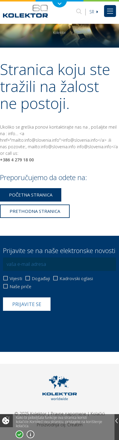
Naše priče (20, 286)
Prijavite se (26, 304)
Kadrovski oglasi (76, 278)
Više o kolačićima (30, 434)
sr (93, 12)
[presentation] (48, 325)
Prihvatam (19, 434)
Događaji (41, 278)
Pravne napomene (68, 413)
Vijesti (16, 278)
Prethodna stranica (35, 211)
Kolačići (98, 413)
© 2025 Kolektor (30, 413)
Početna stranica (30, 195)
